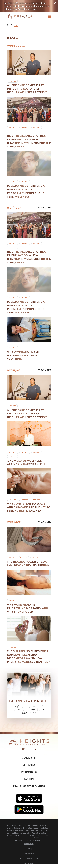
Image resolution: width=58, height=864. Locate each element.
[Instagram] (23, 750)
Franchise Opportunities (29, 786)
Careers (29, 778)
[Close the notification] (55, 3)
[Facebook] (29, 750)
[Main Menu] (49, 16)
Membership (28, 757)
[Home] (19, 16)
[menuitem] (29, 843)
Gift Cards (29, 764)
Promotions (29, 771)
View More (44, 207)
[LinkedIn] (34, 750)
